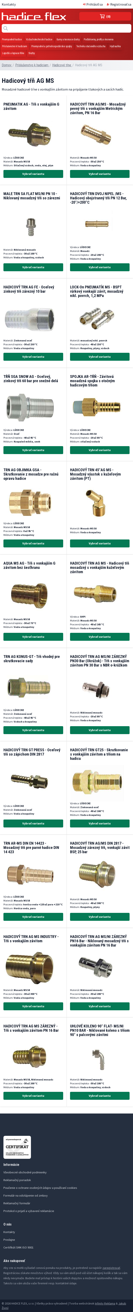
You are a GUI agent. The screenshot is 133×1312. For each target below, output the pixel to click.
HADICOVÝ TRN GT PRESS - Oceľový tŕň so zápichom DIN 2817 (31, 752)
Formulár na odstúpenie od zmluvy (25, 1195)
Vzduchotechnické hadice (39, 39)
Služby (31, 53)
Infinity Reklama (105, 1303)
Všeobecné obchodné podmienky (25, 1172)
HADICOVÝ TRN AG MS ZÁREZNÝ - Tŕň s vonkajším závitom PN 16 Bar (31, 1028)
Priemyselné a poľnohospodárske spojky (51, 46)
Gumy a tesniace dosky (68, 39)
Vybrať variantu (33, 174)
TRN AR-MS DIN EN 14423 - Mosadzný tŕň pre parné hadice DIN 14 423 (31, 847)
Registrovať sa (119, 4)
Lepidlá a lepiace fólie (13, 53)
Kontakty (9, 4)
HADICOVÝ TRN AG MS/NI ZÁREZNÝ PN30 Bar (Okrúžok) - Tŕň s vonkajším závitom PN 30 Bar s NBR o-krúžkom (99, 660)
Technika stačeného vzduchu (90, 46)
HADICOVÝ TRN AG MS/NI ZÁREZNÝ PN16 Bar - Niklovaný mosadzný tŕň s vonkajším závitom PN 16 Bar (99, 940)
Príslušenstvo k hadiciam (14, 46)
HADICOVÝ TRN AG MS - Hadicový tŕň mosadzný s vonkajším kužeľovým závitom (99, 567)
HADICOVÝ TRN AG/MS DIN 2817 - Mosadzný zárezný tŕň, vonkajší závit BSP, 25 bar (100, 847)
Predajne (9, 1240)
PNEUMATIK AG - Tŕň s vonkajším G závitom (31, 106)
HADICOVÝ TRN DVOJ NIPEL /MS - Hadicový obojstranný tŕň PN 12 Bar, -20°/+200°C (98, 198)
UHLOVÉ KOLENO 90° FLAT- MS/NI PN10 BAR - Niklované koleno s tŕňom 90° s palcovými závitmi (100, 1030)
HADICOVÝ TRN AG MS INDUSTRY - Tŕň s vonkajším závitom (31, 938)
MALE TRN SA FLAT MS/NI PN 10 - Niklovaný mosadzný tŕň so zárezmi (31, 195)
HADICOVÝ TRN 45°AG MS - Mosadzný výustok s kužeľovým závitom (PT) (95, 474)
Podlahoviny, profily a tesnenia (98, 39)
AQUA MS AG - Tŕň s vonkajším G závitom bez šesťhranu (29, 565)
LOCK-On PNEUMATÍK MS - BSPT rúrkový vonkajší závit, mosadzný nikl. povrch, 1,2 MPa (96, 291)
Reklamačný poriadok (17, 1180)
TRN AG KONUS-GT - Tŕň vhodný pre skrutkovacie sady (31, 658)
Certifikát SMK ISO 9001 (18, 1247)
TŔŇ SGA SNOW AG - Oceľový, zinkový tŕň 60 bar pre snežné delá (30, 378)
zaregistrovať (111, 1268)
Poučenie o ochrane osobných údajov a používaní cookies (40, 1188)
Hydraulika (115, 46)
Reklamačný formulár (16, 1203)
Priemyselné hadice (12, 39)
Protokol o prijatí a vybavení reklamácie (28, 1211)
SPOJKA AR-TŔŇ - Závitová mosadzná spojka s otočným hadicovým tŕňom (92, 380)
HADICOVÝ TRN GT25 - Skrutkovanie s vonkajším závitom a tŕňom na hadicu (99, 754)
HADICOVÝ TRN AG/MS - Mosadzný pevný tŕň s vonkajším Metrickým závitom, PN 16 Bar (98, 108)
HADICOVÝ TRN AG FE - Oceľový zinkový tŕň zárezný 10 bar (28, 289)
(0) (105, 16)
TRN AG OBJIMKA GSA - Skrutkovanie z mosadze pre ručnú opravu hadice (30, 474)
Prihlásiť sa (93, 4)
